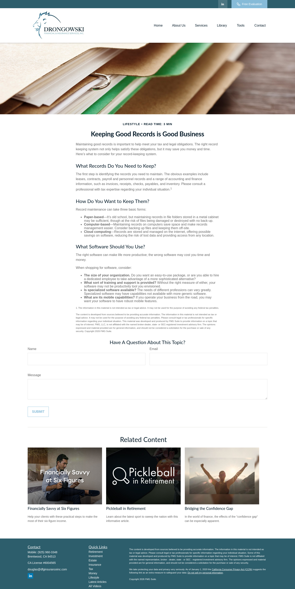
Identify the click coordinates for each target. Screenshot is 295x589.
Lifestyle (94, 577)
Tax (91, 569)
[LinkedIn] (222, 4)
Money (93, 573)
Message (34, 375)
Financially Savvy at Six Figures (53, 508)
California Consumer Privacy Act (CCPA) (232, 569)
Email (154, 349)
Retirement (96, 551)
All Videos (95, 586)
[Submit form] (38, 412)
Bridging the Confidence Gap (209, 508)
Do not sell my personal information (205, 572)
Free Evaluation (249, 4)
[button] (158, 25)
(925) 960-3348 (47, 552)
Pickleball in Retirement (126, 508)
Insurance (95, 564)
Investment (96, 556)
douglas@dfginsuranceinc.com (47, 569)
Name (32, 349)
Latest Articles (98, 581)
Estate (93, 560)
